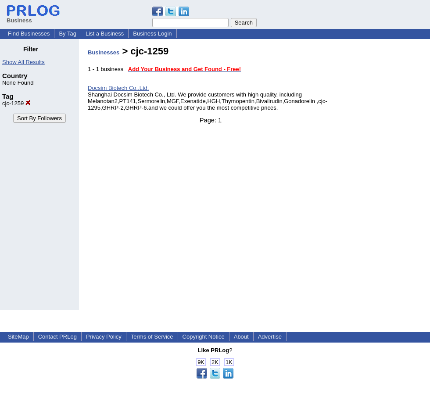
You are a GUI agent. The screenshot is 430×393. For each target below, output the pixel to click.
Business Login (152, 33)
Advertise (270, 336)
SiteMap (18, 336)
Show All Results (23, 62)
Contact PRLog (57, 336)
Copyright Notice (204, 336)
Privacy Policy (104, 336)
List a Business (105, 33)
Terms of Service (152, 336)
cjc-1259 (16, 103)
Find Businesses (29, 33)
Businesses (103, 52)
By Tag (67, 33)
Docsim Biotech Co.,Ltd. (118, 88)
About (241, 336)
